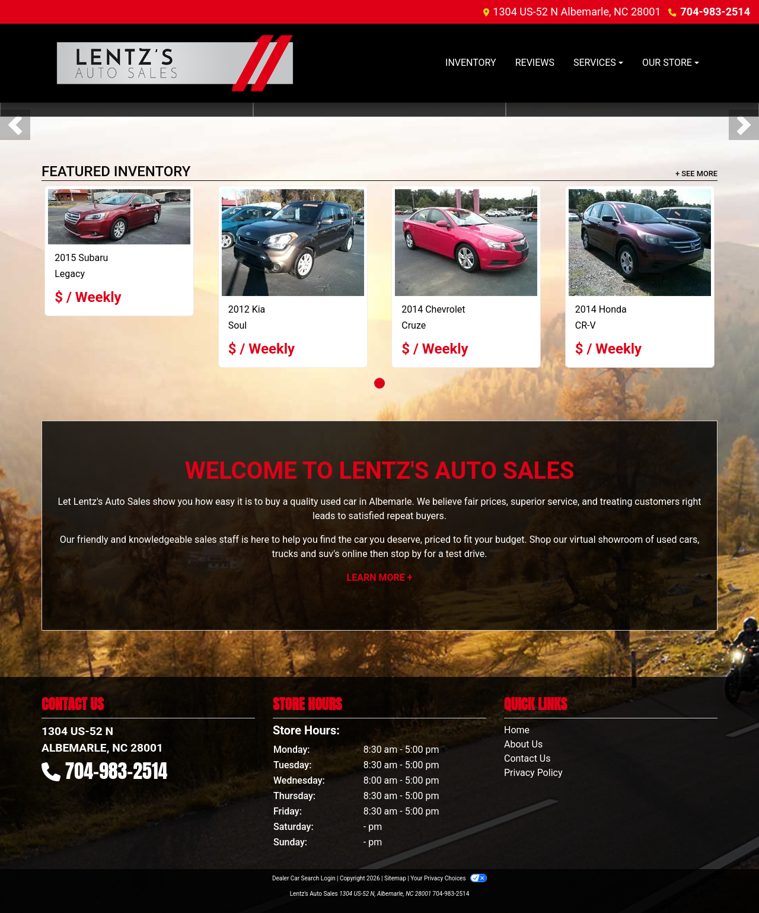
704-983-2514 (715, 11)
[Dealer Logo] (174, 63)
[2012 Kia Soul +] (293, 242)
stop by (406, 553)
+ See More (696, 173)
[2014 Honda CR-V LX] (640, 242)
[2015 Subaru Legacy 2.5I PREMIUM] (119, 216)
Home (517, 730)
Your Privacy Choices (448, 878)
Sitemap (395, 878)
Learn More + (380, 577)
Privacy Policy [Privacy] (533, 772)
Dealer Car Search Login (304, 878)
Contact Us (527, 758)
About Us (523, 744)
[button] (15, 125)
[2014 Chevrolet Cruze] (466, 242)
